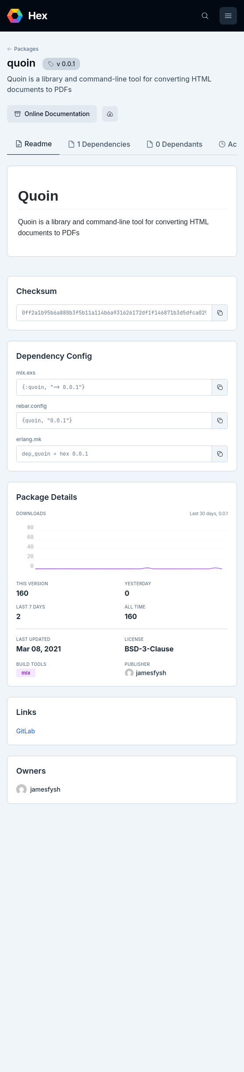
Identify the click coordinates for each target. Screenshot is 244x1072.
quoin (21, 63)
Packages (23, 49)
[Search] (205, 16)
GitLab (25, 731)
